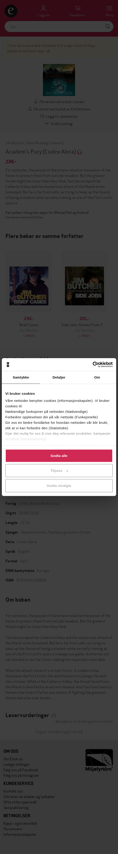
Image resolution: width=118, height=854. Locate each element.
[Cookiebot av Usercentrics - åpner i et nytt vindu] (93, 365)
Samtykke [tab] (21, 377)
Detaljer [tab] (59, 377)
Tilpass (59, 470)
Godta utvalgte (59, 485)
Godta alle (59, 455)
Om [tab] (97, 377)
